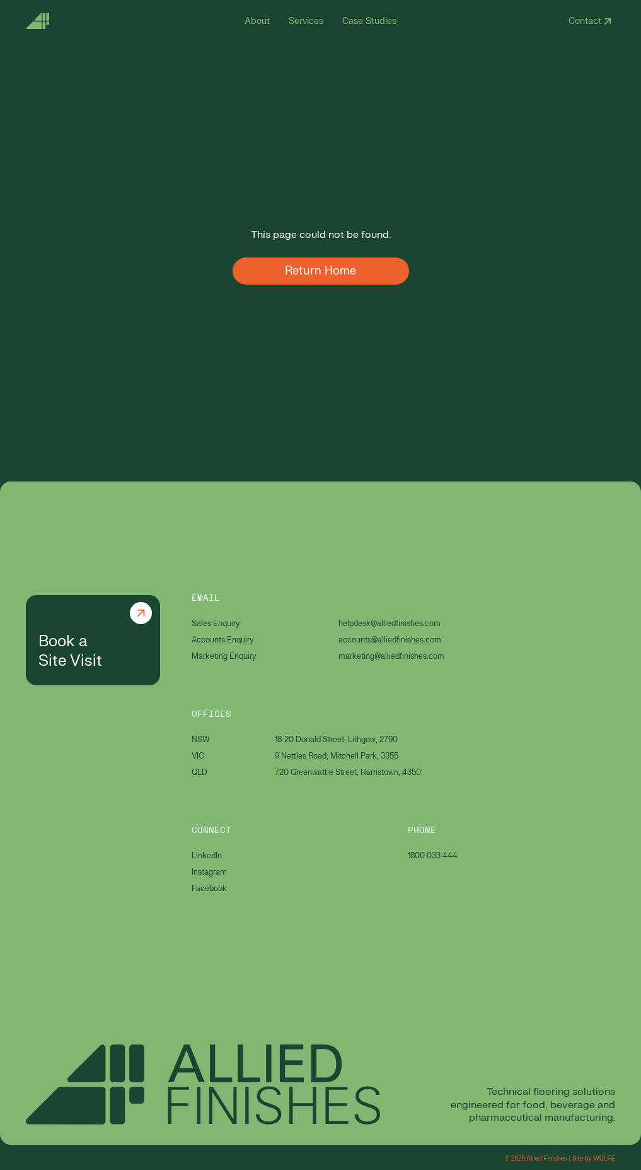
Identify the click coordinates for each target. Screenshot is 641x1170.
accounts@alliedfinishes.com (389, 640)
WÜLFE (604, 1158)
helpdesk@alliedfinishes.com (389, 623)
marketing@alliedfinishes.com (391, 656)
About (257, 21)
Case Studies (369, 21)
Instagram (209, 872)
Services (306, 21)
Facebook (209, 888)
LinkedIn (207, 856)
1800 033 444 (433, 856)
